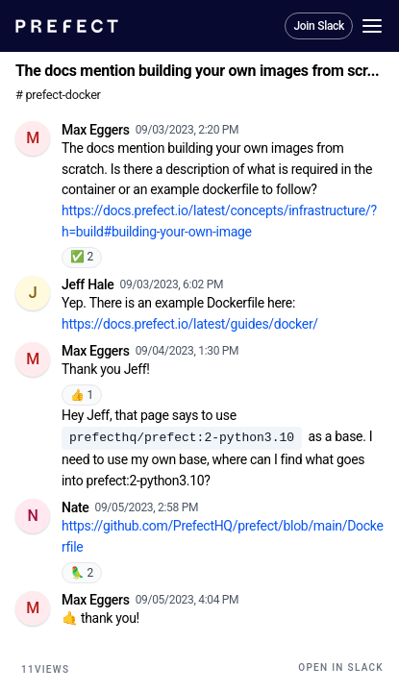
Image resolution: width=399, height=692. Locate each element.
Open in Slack (341, 667)
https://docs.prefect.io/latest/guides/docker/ (190, 324)
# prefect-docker (58, 94)
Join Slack (318, 26)
